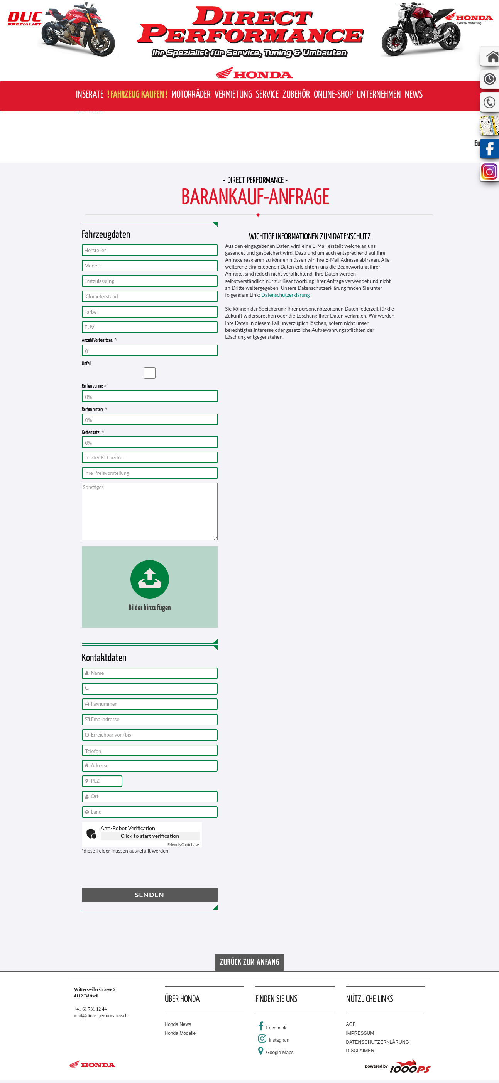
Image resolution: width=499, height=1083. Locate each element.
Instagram (279, 1040)
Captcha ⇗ (183, 844)
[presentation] (140, 873)
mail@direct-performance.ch (101, 1015)
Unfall (86, 363)
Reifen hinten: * (94, 409)
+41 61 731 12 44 (90, 1009)
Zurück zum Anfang (249, 962)
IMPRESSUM (360, 1033)
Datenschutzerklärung (285, 295)
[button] (191, 95)
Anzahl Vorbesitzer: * (99, 340)
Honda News (178, 1024)
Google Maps (280, 1052)
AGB (351, 1024)
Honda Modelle (180, 1033)
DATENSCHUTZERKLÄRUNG (377, 1042)
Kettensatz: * (93, 432)
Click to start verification (150, 835)
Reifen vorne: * (94, 386)
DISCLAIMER (360, 1050)
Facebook (276, 1028)
